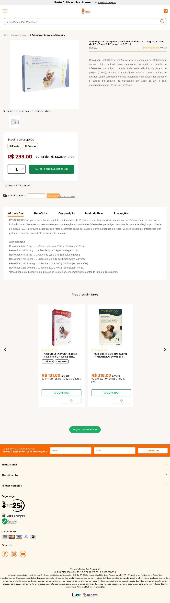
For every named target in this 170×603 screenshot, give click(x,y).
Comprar (51, 169)
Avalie (163, 48)
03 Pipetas (62, 361)
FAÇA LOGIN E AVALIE (85, 429)
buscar (163, 21)
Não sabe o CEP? (66, 196)
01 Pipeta (48, 361)
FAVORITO (71, 400)
